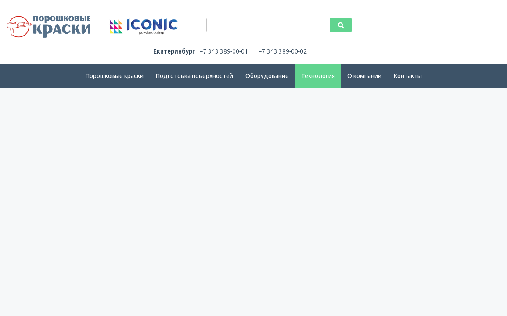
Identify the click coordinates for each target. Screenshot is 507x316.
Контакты (408, 75)
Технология (318, 75)
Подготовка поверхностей (194, 75)
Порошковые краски (115, 75)
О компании (364, 75)
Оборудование (267, 75)
